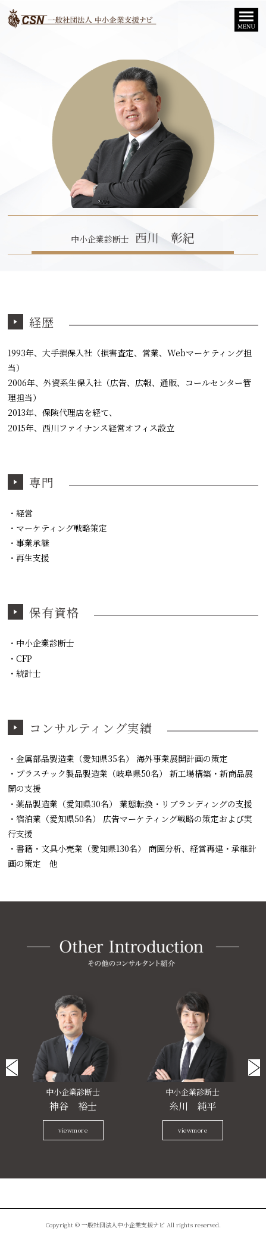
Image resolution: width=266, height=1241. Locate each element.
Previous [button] (12, 1067)
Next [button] (254, 1067)
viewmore (72, 1129)
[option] (73, 1064)
